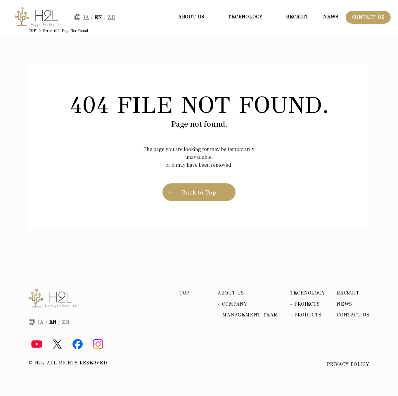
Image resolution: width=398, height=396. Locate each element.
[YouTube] (37, 344)
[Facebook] (77, 344)
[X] (57, 344)
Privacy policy (348, 364)
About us (230, 293)
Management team (250, 315)
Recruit (297, 17)
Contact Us (368, 17)
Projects (307, 304)
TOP (32, 31)
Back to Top (199, 192)
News (330, 17)
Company (234, 304)
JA (86, 17)
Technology (307, 293)
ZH (111, 17)
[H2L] (39, 17)
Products (308, 315)
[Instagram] (98, 344)
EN (98, 17)
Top (184, 293)
